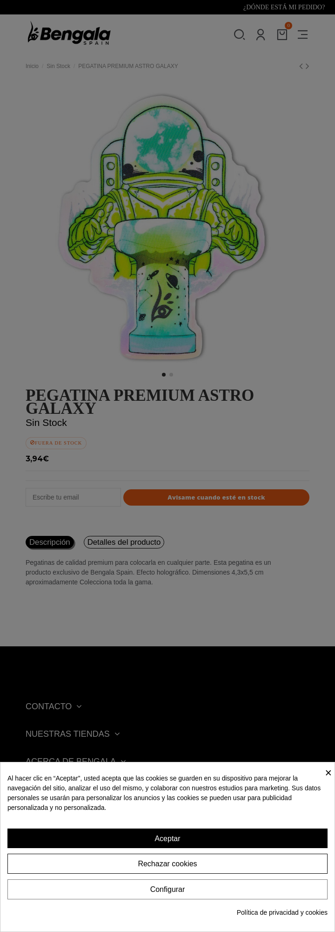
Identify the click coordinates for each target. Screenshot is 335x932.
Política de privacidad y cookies (282, 912)
